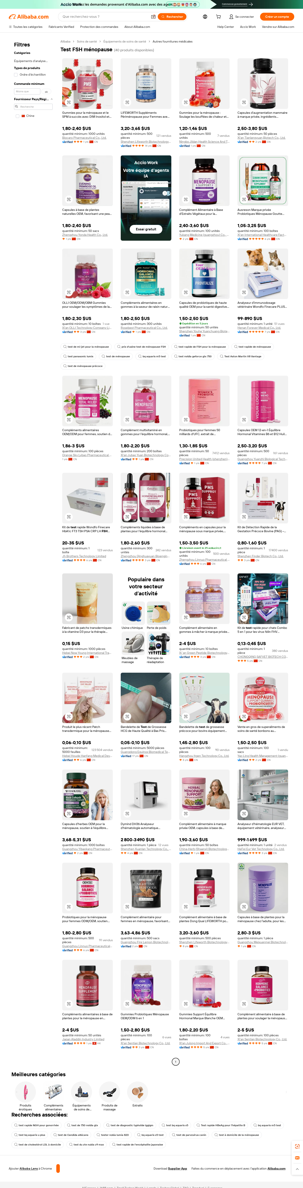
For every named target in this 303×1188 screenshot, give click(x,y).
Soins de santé (87, 41)
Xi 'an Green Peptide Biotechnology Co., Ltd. (204, 652)
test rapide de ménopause (244, 347)
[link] (297, 1146)
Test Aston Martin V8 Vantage (234, 356)
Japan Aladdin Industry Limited (83, 1037)
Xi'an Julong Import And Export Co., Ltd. (204, 1041)
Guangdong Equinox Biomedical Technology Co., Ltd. (146, 749)
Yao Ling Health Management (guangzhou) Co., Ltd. (262, 753)
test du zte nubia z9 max (83, 1142)
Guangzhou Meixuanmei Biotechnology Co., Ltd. (262, 940)
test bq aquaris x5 (168, 1123)
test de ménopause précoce (81, 366)
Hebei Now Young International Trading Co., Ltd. (87, 652)
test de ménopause (113, 356)
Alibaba (65, 41)
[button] (69, 102)
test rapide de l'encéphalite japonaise (132, 1142)
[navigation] (33, 551)
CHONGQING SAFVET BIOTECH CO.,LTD (262, 656)
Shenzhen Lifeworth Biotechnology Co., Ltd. (146, 141)
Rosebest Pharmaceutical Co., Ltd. (144, 327)
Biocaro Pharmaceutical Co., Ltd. (84, 137)
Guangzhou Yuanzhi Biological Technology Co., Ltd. (262, 459)
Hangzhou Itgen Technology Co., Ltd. (204, 753)
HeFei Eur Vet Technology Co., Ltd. (260, 846)
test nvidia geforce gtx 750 (188, 356)
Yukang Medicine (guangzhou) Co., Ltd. (204, 235)
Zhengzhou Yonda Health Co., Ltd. (85, 235)
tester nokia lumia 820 (109, 1133)
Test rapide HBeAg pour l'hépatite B (213, 1123)
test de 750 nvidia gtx (79, 1123)
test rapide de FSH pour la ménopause (194, 347)
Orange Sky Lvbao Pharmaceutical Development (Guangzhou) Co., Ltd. (87, 455)
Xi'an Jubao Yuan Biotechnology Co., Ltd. (146, 455)
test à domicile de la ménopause (228, 1133)
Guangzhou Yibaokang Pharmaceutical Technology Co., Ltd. (87, 846)
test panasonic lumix (77, 356)
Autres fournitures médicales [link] (173, 41)
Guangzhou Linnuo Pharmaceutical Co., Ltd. (87, 944)
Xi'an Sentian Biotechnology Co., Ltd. (145, 1041)
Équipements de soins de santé (125, 41)
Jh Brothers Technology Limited (83, 556)
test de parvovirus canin (183, 1133)
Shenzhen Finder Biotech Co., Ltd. (260, 556)
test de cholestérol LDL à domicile (36, 1142)
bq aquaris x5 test (145, 1133)
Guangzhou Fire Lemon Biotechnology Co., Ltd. (146, 940)
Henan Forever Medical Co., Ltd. (259, 327)
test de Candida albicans (69, 1133)
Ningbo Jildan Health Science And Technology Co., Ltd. (204, 141)
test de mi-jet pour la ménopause (84, 347)
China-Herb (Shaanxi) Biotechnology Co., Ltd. (204, 846)
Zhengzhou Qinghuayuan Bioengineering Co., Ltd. (146, 556)
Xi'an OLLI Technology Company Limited (87, 327)
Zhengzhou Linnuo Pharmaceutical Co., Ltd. (204, 559)
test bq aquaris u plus (29, 1133)
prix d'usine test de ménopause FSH (138, 347)
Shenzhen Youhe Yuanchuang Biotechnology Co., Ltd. (204, 331)
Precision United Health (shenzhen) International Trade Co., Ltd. (204, 459)
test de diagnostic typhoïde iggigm (125, 1123)
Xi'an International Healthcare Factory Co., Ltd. (262, 235)
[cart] (217, 17)
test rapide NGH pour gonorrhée (35, 1123)
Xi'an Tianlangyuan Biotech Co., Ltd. (261, 137)
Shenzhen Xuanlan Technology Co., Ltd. (146, 846)
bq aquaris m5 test (149, 356)
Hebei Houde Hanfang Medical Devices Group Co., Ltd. (87, 753)
